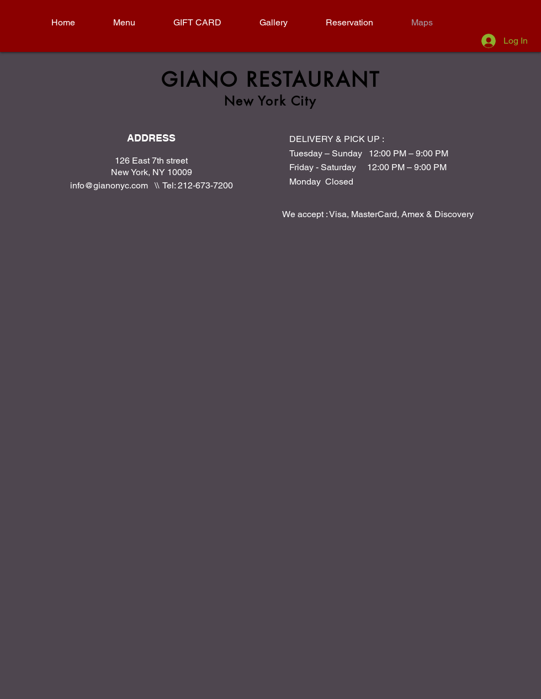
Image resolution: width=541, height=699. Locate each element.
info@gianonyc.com (109, 185)
